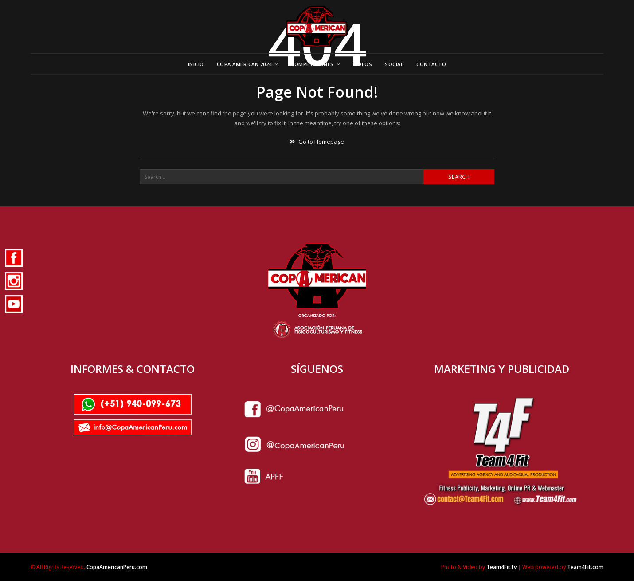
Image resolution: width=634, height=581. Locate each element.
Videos (362, 64)
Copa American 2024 (244, 64)
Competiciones (312, 64)
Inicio (196, 64)
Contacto (431, 64)
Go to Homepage (317, 142)
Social (394, 64)
